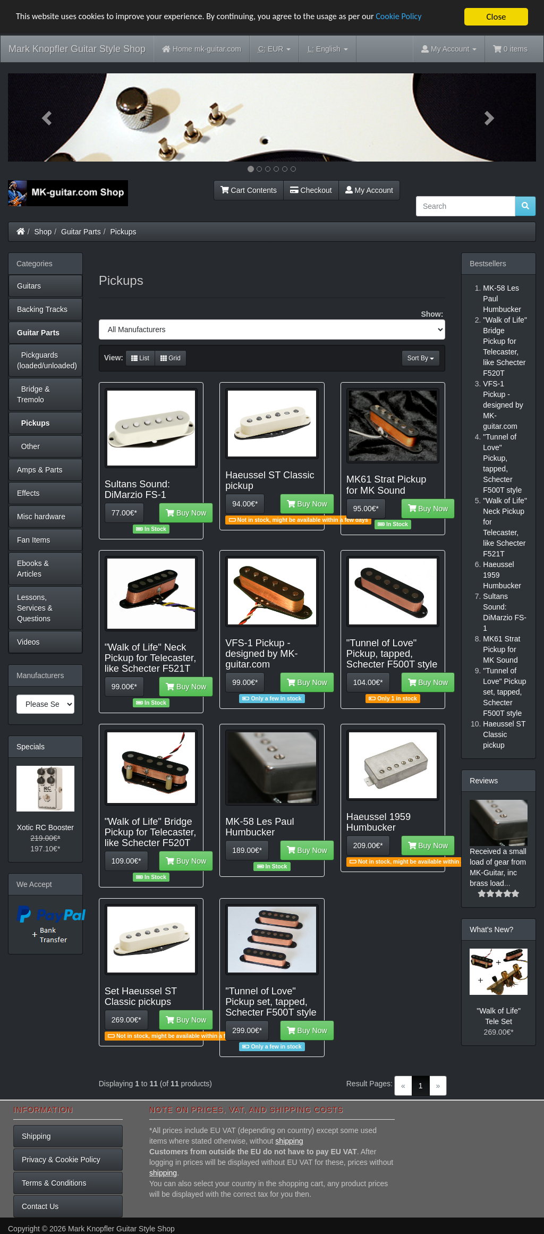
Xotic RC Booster (45, 827)
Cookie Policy (419, 17)
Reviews (484, 780)
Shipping (36, 1136)
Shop (43, 231)
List (140, 358)
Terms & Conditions (54, 1183)
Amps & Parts (40, 470)
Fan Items (33, 540)
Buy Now (186, 513)
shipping (289, 1141)
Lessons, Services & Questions (35, 608)
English (327, 49)
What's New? (491, 929)
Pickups (123, 231)
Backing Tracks (42, 309)
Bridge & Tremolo (33, 394)
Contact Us (40, 1206)
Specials (30, 746)
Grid (170, 358)
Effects (28, 493)
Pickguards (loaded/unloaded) (47, 360)
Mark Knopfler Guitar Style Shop (77, 49)
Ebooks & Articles (33, 568)
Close (496, 16)
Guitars (29, 286)
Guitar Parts (81, 231)
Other (28, 446)
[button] (47, 117)
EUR (274, 49)
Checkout (311, 190)
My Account (369, 190)
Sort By (421, 358)
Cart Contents (248, 190)
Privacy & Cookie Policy (61, 1159)
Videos (28, 642)
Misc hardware (41, 516)
